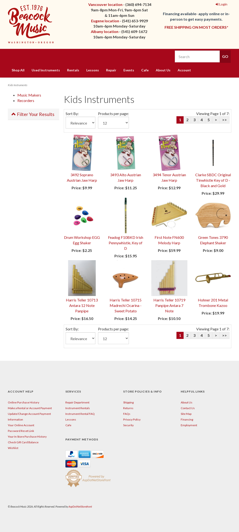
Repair (111, 70)
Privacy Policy (132, 419)
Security (128, 425)
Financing (187, 419)
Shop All (18, 70)
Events (128, 70)
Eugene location (105, 21)
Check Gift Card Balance (23, 442)
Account (184, 70)
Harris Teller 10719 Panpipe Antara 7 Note (169, 305)
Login (221, 4)
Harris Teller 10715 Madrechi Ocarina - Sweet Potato (125, 305)
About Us (163, 70)
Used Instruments (46, 70)
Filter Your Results (32, 114)
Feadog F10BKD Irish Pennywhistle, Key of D (125, 242)
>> (224, 119)
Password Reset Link (21, 431)
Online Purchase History (23, 402)
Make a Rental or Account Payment (30, 408)
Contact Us (188, 408)
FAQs (126, 414)
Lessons (92, 70)
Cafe (145, 70)
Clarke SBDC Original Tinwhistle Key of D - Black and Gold (213, 180)
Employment (189, 425)
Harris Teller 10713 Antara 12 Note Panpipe (82, 305)
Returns (128, 408)
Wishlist (13, 448)
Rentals (73, 70)
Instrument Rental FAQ (80, 414)
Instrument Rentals (77, 408)
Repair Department (77, 402)
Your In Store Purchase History (27, 436)
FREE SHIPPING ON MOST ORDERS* (196, 27)
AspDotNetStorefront (80, 506)
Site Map (186, 414)
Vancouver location (105, 4)
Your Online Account (21, 425)
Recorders (25, 100)
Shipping (128, 402)
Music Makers (29, 95)
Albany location (104, 31)
